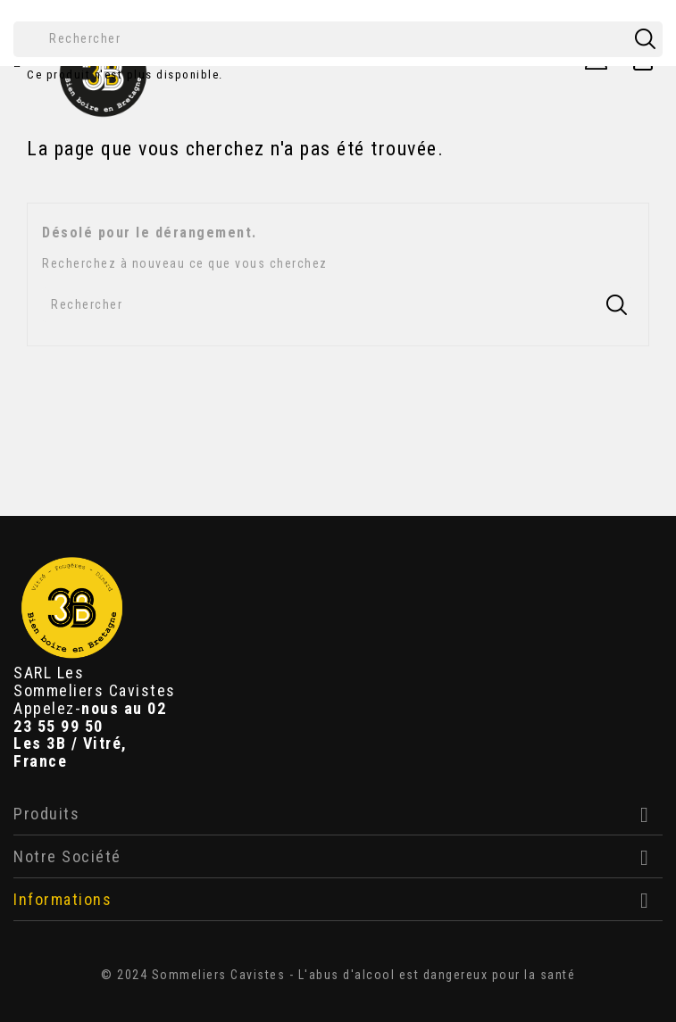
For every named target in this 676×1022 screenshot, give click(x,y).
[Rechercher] (338, 39)
